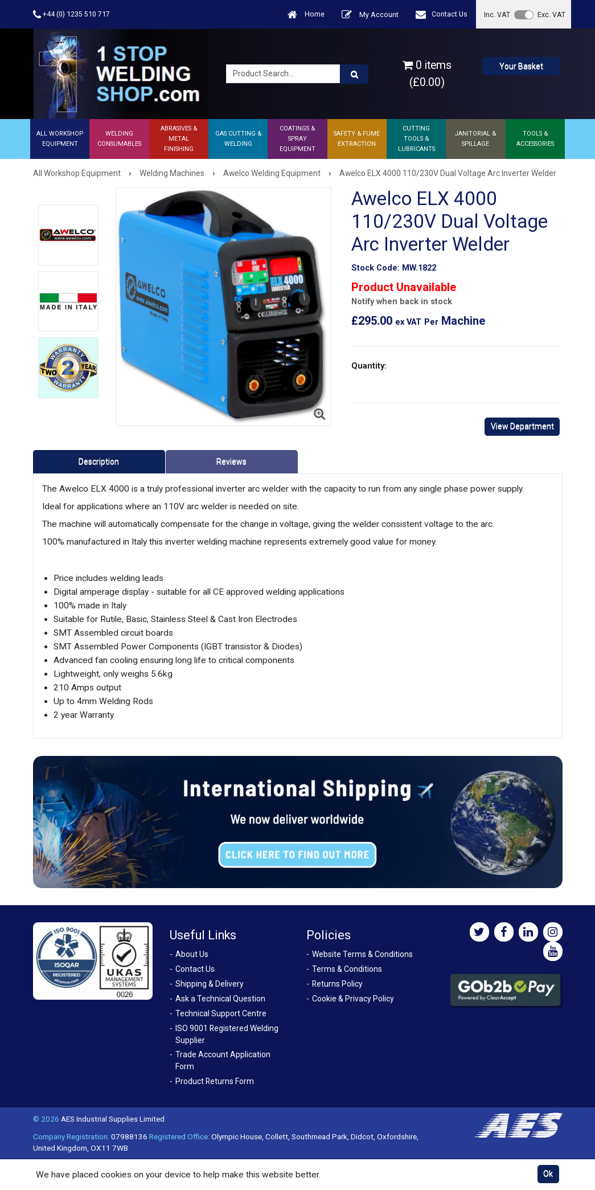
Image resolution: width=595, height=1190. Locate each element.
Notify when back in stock (401, 301)
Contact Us (441, 14)
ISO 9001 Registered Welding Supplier (226, 1034)
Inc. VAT (497, 14)
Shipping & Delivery (209, 983)
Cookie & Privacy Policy (353, 998)
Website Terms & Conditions (362, 954)
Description (99, 461)
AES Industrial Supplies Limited (113, 1118)
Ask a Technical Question (220, 998)
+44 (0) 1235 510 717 (71, 14)
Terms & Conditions (347, 969)
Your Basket (521, 66)
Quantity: (369, 366)
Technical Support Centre (220, 1013)
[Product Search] (354, 74)
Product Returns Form (214, 1081)
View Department (522, 426)
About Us (191, 954)
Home (306, 14)
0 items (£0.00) (427, 73)
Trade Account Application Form (222, 1060)
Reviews (231, 461)
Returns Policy (337, 983)
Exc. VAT (551, 14)
